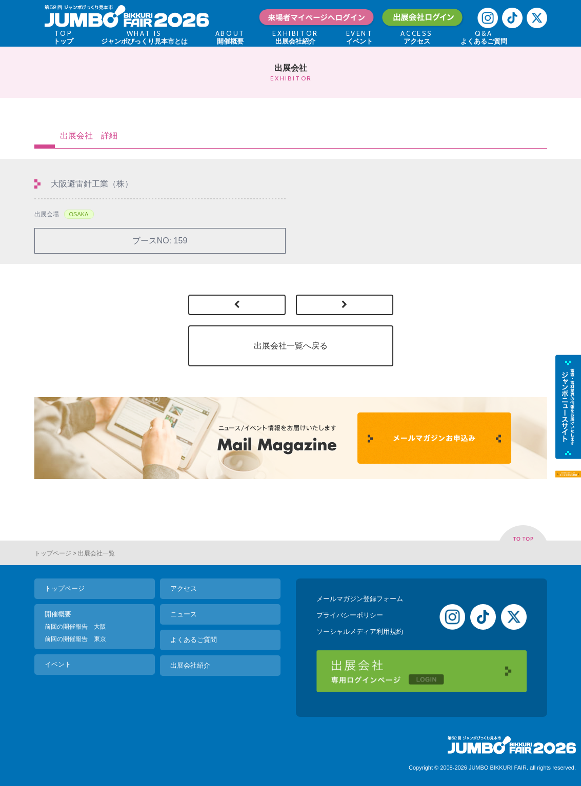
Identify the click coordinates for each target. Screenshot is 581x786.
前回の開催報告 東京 (75, 639)
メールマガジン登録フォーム (359, 599)
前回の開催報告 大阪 (75, 626)
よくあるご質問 (193, 640)
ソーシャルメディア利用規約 (359, 631)
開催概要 (58, 614)
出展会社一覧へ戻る (291, 345)
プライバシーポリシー (349, 615)
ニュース (183, 614)
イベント (58, 664)
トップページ (52, 553)
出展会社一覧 (96, 553)
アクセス (183, 588)
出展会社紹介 (190, 665)
